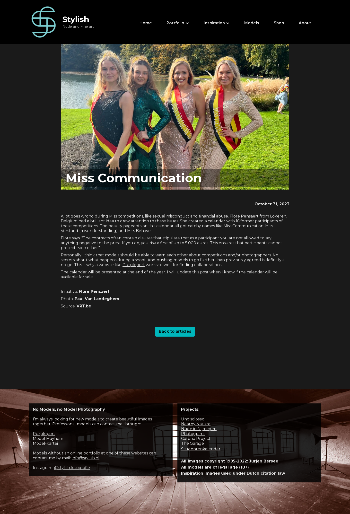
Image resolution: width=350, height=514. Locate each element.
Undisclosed (193, 419)
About (305, 23)
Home (146, 23)
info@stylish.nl (85, 458)
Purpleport (133, 264)
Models (251, 23)
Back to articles (175, 331)
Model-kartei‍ (45, 443)
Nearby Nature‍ (195, 424)
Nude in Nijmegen (199, 429)
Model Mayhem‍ (48, 438)
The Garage (192, 443)
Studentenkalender (200, 449)
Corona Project (195, 438)
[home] (61, 22)
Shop (279, 23)
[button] (178, 23)
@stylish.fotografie (72, 467)
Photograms (193, 433)
